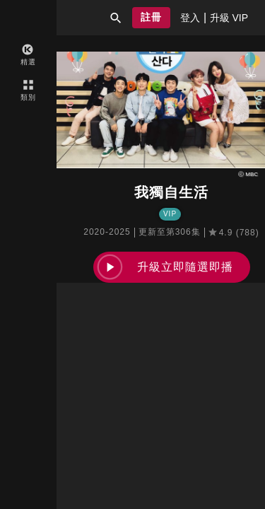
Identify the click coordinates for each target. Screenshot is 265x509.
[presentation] (190, 17)
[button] (116, 17)
